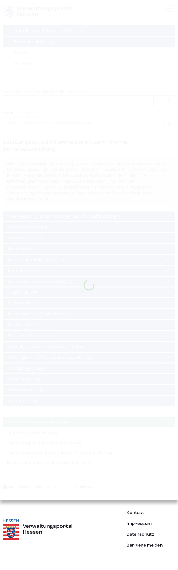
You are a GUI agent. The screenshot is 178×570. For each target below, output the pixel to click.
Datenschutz (140, 534)
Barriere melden (144, 545)
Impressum (139, 523)
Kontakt (135, 513)
